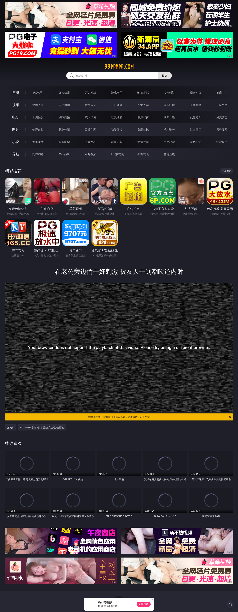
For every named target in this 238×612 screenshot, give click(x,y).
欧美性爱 (116, 117)
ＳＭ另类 (221, 105)
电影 (15, 117)
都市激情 (38, 142)
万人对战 (90, 93)
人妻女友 (90, 142)
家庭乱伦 (64, 142)
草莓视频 (90, 154)
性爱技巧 (221, 142)
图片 (15, 129)
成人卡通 (90, 117)
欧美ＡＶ (90, 105)
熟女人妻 (143, 105)
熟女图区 (195, 129)
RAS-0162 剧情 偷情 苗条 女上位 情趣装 (42, 427)
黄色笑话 (195, 142)
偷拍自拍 (64, 117)
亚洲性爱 (38, 117)
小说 (15, 141)
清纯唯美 (169, 129)
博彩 (15, 92)
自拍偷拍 (64, 105)
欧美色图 (90, 129)
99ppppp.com (119, 66)
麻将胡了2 (143, 93)
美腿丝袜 (143, 129)
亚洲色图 (64, 129)
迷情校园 (143, 142)
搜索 (165, 76)
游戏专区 (116, 93)
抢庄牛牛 (221, 93)
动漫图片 (116, 129)
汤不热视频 (117, 154)
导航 (15, 154)
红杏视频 (143, 154)
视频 (15, 104)
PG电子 (38, 93)
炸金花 (169, 93)
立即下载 (144, 604)
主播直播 (195, 105)
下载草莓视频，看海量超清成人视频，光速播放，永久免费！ (158, 417)
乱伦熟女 (195, 117)
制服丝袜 (143, 117)
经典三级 (169, 117)
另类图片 (221, 129)
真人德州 (64, 93)
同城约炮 (38, 154)
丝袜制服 (169, 105)
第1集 (10, 427)
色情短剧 (169, 154)
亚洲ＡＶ (38, 105)
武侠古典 (116, 142)
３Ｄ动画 (116, 105)
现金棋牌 (195, 93)
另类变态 (221, 117)
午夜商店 (64, 154)
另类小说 (169, 142)
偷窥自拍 (38, 129)
